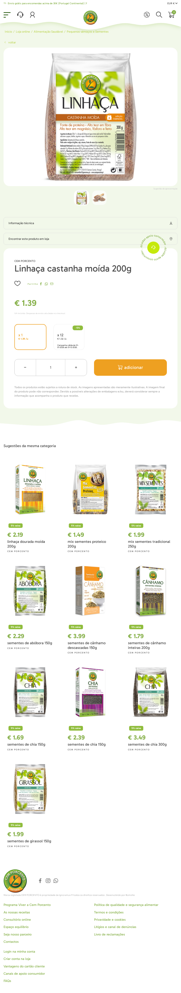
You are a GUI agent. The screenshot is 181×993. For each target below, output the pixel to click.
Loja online (23, 31)
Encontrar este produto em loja (28, 239)
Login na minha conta (19, 952)
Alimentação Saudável (48, 31)
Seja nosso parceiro (18, 934)
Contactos (11, 942)
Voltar (10, 42)
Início (8, 31)
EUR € (172, 3)
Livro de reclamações (109, 934)
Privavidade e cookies (110, 920)
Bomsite (130, 895)
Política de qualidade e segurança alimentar (126, 905)
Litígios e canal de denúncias (115, 927)
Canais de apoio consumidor (24, 974)
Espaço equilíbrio (16, 927)
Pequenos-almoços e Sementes (88, 31)
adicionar (130, 367)
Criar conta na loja (17, 959)
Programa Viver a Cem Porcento (27, 905)
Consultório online (17, 920)
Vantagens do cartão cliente (24, 966)
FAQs (7, 981)
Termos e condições (108, 912)
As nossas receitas (17, 912)
